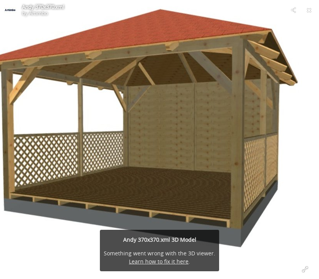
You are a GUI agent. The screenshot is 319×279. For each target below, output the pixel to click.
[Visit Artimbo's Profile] (10, 10)
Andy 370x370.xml (43, 6)
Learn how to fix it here (159, 261)
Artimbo (38, 13)
